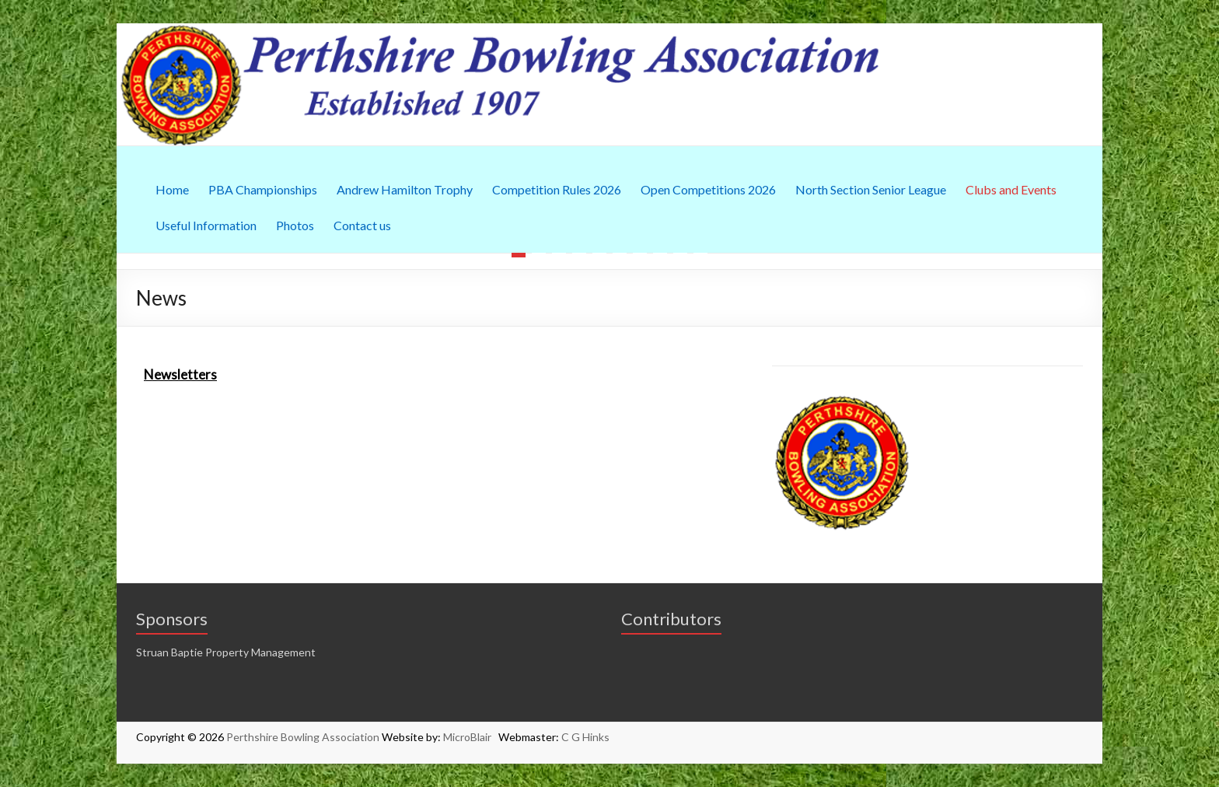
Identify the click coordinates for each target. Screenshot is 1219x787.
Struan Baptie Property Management (226, 652)
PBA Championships (262, 189)
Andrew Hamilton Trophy (405, 189)
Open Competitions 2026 (708, 189)
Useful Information (206, 225)
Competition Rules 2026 (556, 189)
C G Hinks (585, 736)
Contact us (362, 225)
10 (700, 255)
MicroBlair (470, 736)
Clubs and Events (1011, 189)
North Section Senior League (870, 189)
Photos (295, 225)
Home (172, 189)
